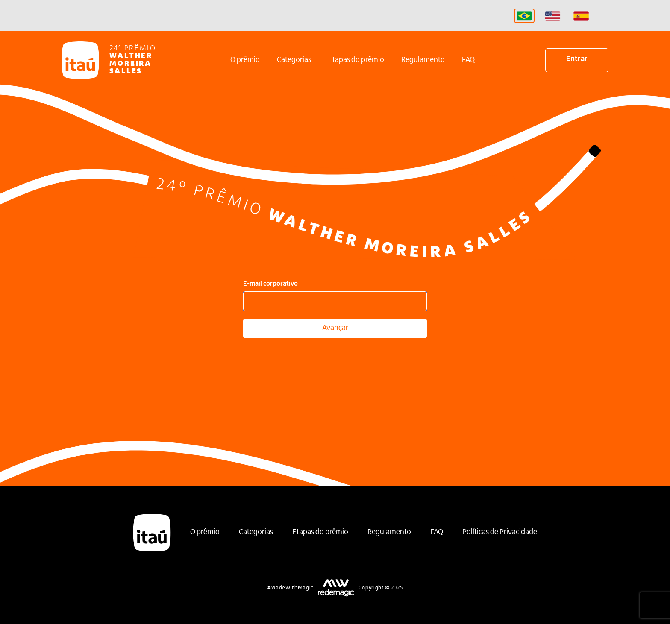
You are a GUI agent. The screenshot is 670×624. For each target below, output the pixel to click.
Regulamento (423, 60)
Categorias (294, 60)
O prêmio (245, 60)
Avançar (335, 328)
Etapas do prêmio (356, 60)
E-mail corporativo (270, 284)
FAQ (468, 60)
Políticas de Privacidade (499, 532)
